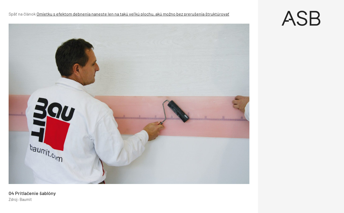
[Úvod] (301, 18)
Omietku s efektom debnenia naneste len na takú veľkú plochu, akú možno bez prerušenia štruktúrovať (133, 13)
